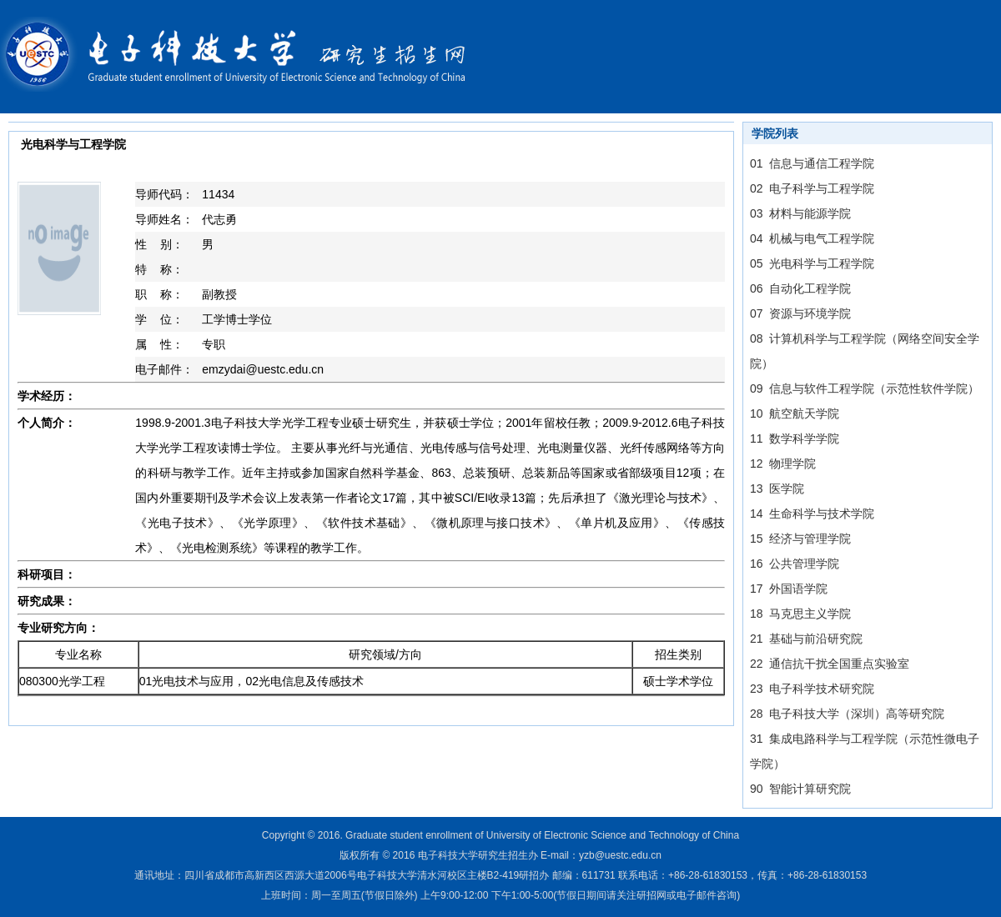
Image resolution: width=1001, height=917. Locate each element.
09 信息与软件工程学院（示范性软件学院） (864, 388)
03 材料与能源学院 (800, 213)
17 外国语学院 (788, 588)
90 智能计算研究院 (800, 788)
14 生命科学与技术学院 (812, 513)
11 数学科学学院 (794, 438)
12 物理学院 (783, 463)
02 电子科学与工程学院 (812, 188)
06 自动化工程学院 (800, 288)
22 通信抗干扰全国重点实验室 (829, 663)
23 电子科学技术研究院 (812, 688)
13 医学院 (777, 488)
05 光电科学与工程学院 (812, 263)
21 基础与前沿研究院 (806, 638)
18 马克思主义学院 (800, 613)
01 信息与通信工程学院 (812, 163)
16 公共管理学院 (794, 563)
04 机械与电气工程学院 (812, 238)
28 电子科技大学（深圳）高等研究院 (847, 713)
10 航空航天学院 (794, 413)
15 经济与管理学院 (800, 538)
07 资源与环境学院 (800, 313)
